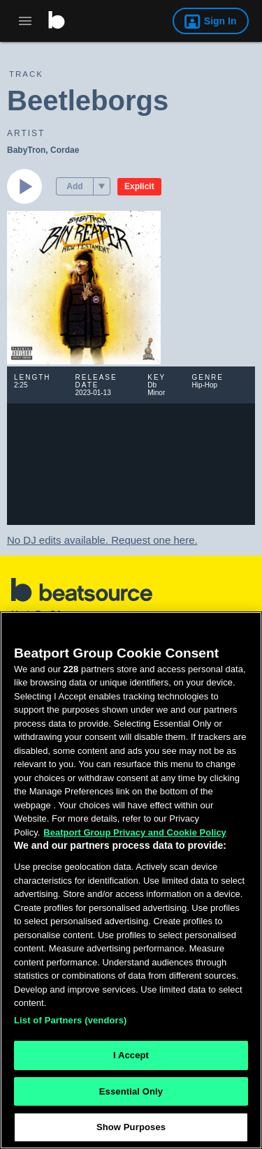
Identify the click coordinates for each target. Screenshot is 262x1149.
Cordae (64, 150)
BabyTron (26, 150)
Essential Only (131, 1091)
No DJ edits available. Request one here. (102, 540)
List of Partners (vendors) (70, 1020)
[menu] (101, 186)
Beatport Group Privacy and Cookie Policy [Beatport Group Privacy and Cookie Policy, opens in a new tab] (134, 832)
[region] (131, 880)
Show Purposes (131, 1127)
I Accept (131, 1055)
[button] (101, 186)
